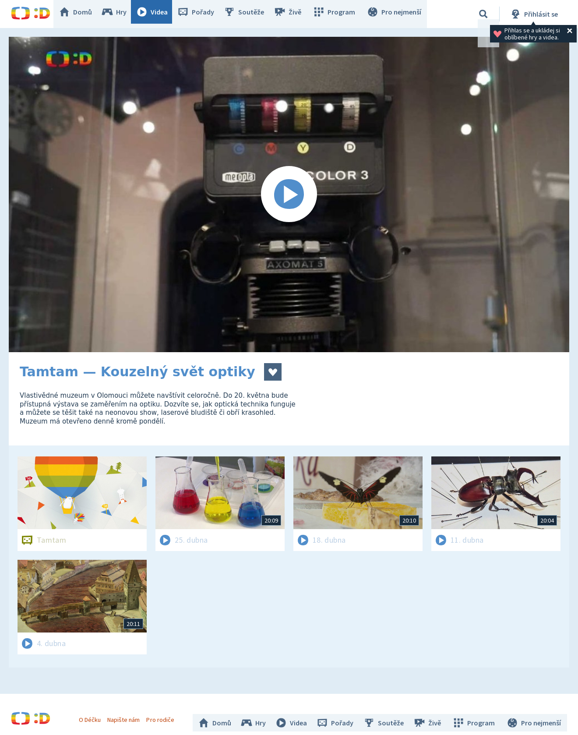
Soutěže (250, 14)
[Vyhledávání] (483, 14)
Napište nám (126, 717)
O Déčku (93, 717)
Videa (158, 14)
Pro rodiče (163, 717)
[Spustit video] (289, 194)
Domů (81, 14)
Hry (120, 14)
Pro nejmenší (395, 14)
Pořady (202, 14)
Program (337, 14)
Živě (293, 14)
